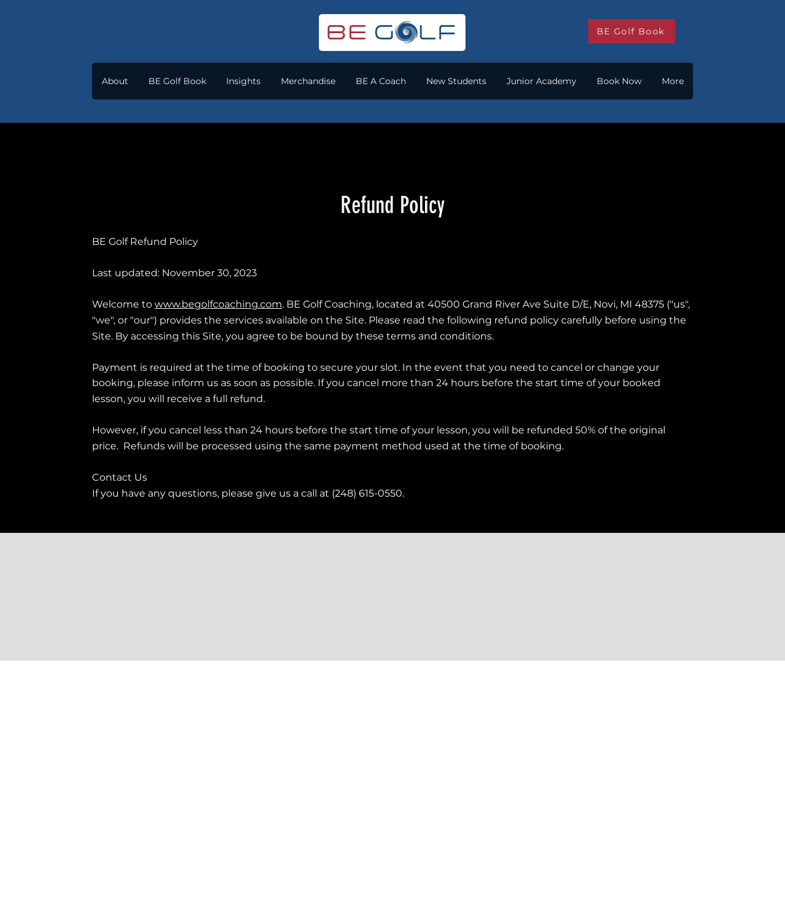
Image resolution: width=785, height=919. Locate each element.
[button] (243, 81)
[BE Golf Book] (631, 31)
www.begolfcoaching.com (218, 304)
